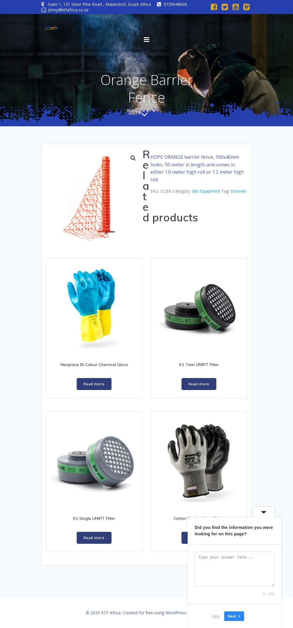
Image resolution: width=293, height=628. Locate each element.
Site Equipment (206, 191)
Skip (216, 616)
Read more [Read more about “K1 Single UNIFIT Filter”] (94, 537)
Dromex (238, 191)
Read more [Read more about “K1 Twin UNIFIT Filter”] (199, 384)
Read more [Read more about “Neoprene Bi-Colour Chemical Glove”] (94, 384)
